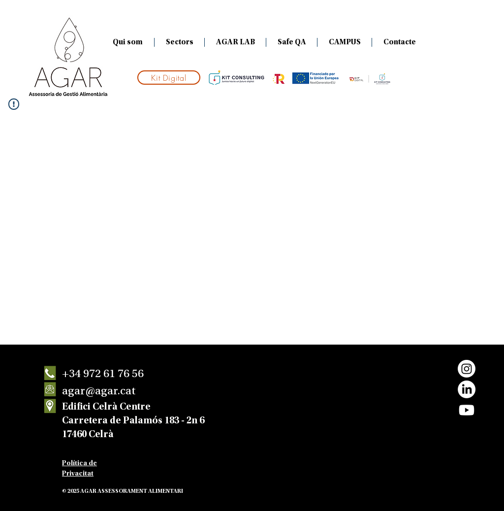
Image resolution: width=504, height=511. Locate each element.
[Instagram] (466, 369)
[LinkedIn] (466, 389)
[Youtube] (466, 410)
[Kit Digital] (168, 77)
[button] (179, 42)
